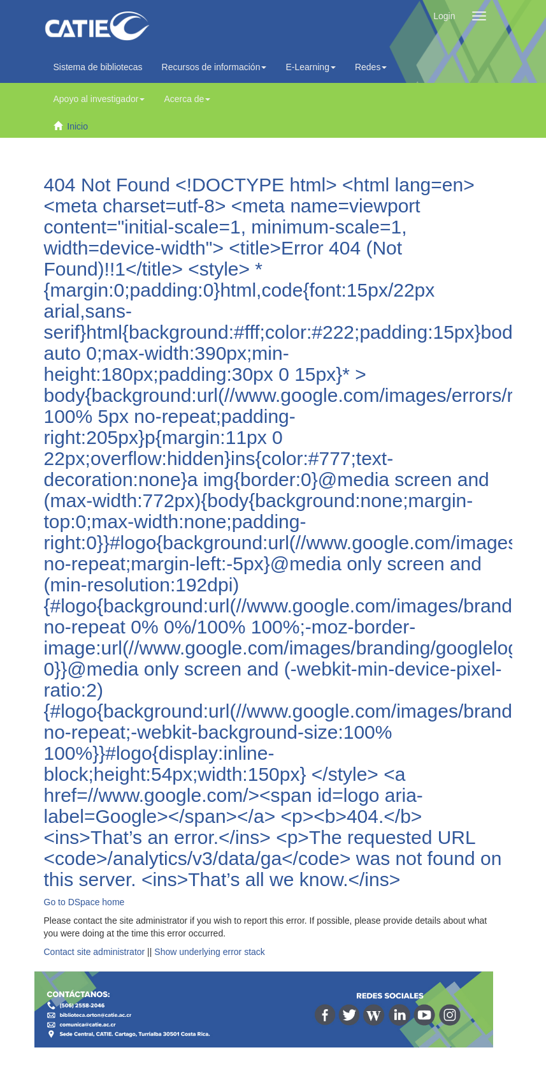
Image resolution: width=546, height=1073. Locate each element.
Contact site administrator (94, 952)
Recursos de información (214, 67)
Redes (371, 67)
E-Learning (310, 67)
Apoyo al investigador (99, 99)
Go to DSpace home (84, 902)
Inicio (77, 126)
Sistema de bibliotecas (98, 67)
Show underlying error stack (209, 952)
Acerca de (187, 99)
